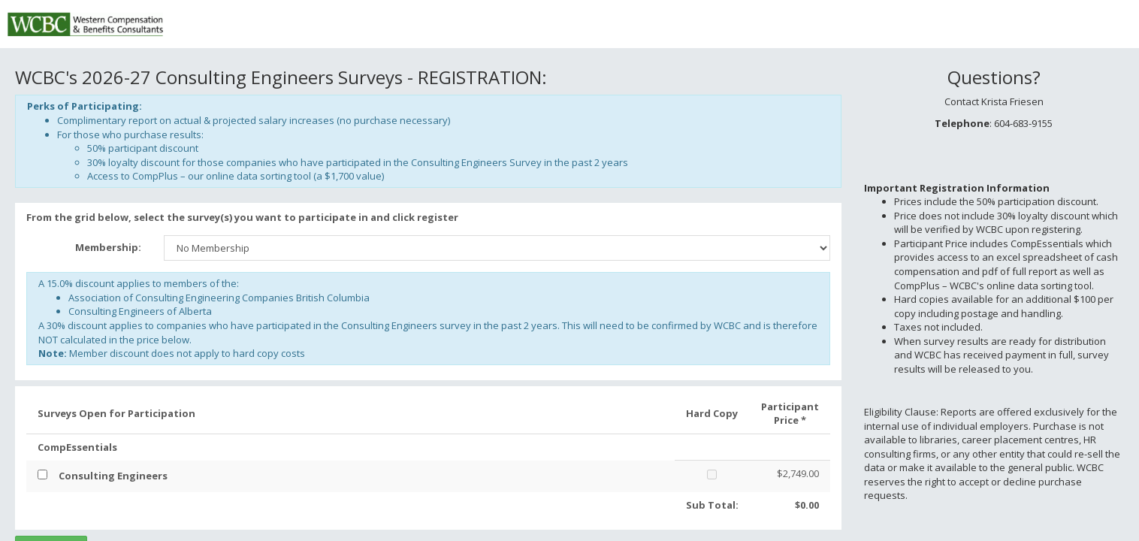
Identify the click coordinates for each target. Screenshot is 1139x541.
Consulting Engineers (113, 475)
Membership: (108, 247)
